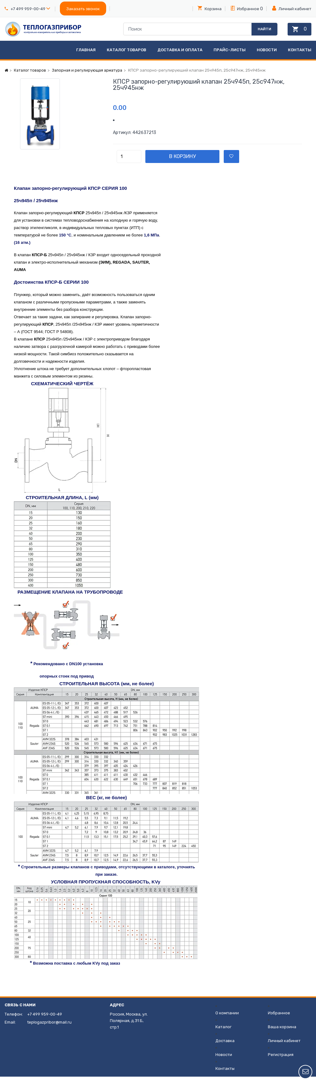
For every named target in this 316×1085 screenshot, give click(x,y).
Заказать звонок (83, 8)
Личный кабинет (291, 8)
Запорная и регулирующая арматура (90, 78)
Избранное (245, 8)
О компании (227, 1021)
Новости (267, 58)
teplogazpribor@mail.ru (49, 1030)
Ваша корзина (282, 1035)
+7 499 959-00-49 (27, 8)
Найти (261, 33)
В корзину (194, 165)
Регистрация (280, 1063)
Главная (86, 58)
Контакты (299, 58)
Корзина (210, 8)
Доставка (225, 1049)
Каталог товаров (126, 58)
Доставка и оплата (179, 58)
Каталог (223, 1035)
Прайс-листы (230, 58)
